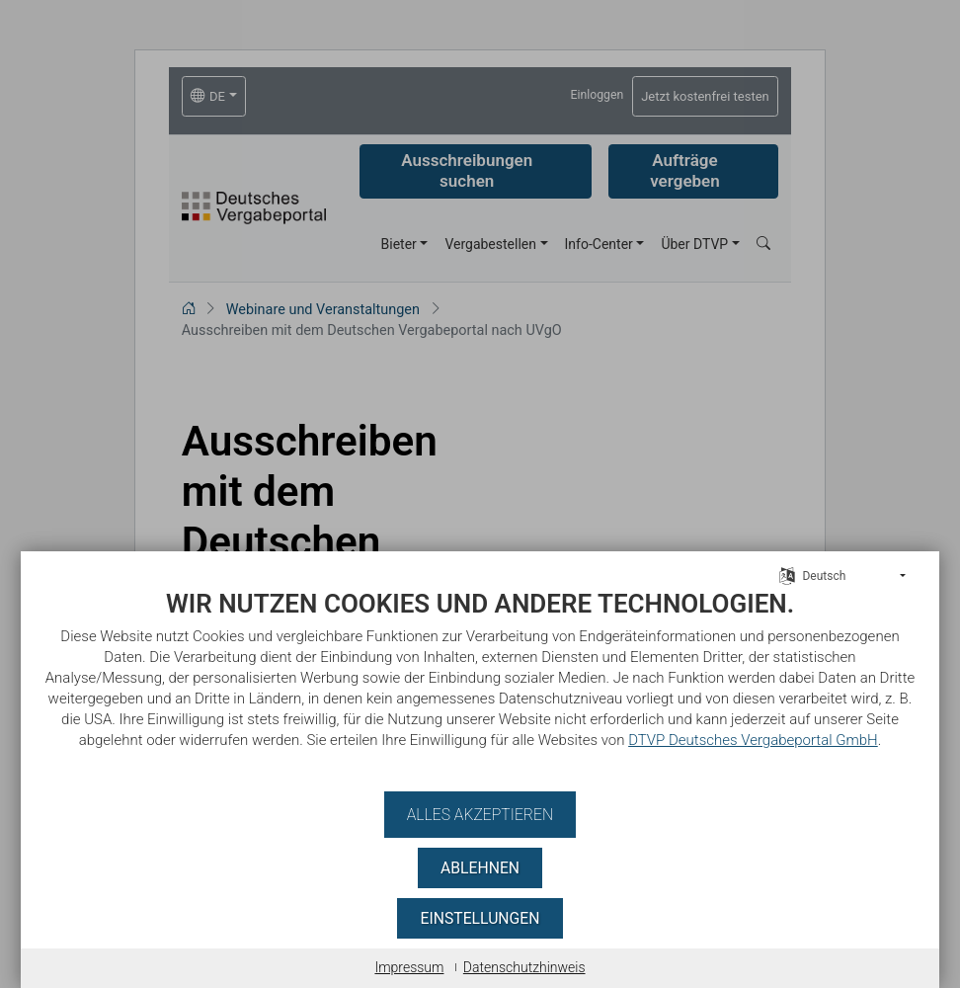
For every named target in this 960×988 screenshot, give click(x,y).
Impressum (408, 967)
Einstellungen (479, 918)
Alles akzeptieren (480, 814)
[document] (480, 684)
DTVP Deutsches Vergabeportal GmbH (628, 740)
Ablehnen (480, 868)
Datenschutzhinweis (524, 967)
